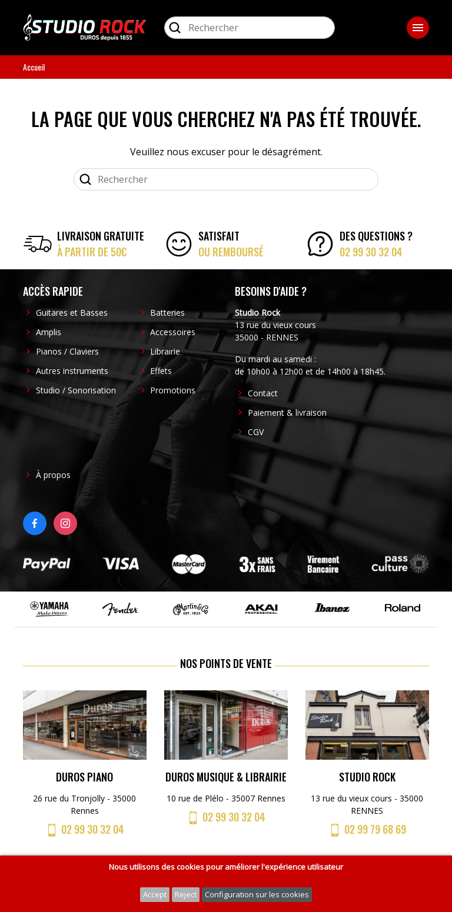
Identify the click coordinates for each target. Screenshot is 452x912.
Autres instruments (72, 370)
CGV (256, 431)
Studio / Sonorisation (76, 390)
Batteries (167, 312)
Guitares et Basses (72, 312)
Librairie (165, 351)
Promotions (172, 390)
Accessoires (172, 332)
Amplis (48, 332)
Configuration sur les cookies (257, 894)
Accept (155, 894)
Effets (161, 370)
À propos (53, 474)
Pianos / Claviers (67, 351)
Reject (186, 894)
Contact (263, 393)
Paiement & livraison (287, 412)
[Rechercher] (249, 27)
